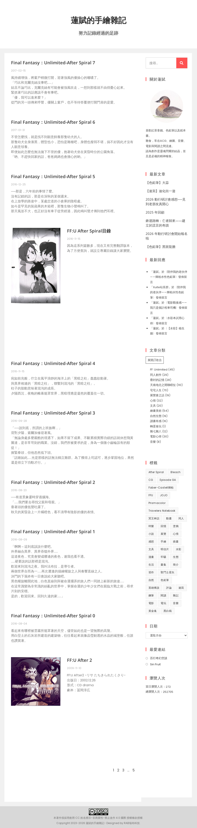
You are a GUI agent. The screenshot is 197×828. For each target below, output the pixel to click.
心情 (153, 400)
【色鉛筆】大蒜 (157, 182)
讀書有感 (156, 421)
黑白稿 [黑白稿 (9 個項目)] (168, 611)
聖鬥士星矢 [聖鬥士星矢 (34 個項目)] (167, 572)
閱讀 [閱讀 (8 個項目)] (163, 595)
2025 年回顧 (155, 212)
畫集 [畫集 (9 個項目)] (163, 564)
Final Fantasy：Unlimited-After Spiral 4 (53, 363)
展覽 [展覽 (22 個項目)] (163, 534)
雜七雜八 (156, 431)
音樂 (153, 442)
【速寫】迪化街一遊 (160, 191)
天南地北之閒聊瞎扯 (163, 385)
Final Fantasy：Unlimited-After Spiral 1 (53, 532)
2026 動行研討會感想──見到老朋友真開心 (166, 201)
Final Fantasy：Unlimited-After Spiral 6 (53, 122)
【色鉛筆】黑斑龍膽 (160, 246)
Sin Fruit (155, 664)
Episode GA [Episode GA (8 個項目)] (168, 480)
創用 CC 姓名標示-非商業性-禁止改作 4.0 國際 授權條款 (103, 818)
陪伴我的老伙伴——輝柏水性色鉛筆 (168, 292)
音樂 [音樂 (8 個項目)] (175, 603)
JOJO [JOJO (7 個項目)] (163, 495)
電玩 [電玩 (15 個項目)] (163, 603)
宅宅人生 (156, 390)
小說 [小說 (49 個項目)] (151, 534)
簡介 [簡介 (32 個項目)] (175, 564)
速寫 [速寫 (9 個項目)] (181, 588)
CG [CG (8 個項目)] (151, 480)
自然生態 (156, 416)
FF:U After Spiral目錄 (89, 231)
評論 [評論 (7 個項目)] (169, 588)
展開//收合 (155, 360)
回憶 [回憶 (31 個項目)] (163, 526)
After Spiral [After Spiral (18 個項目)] (156, 472)
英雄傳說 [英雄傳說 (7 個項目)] (154, 588)
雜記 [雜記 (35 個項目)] (175, 595)
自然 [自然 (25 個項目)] (151, 580)
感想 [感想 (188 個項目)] (151, 541)
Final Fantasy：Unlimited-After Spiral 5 (53, 176)
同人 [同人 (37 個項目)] (181, 518)
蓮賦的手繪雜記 (98, 20)
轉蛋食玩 (156, 426)
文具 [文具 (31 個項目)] (151, 549)
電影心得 (156, 436)
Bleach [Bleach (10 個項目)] (175, 472)
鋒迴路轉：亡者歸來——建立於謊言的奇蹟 (165, 222)
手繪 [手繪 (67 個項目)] (163, 541)
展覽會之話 (157, 395)
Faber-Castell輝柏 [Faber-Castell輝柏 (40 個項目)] (161, 487)
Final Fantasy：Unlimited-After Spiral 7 (53, 63)
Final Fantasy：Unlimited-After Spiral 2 (53, 482)
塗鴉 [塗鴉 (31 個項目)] (175, 526)
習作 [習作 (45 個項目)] (151, 572)
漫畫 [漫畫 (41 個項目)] (151, 557)
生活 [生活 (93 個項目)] (151, 564)
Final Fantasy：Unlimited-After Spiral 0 (53, 616)
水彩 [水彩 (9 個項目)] (178, 549)
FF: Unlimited (158, 369)
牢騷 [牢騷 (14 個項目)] (163, 557)
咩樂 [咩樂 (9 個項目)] (151, 526)
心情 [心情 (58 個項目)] (175, 534)
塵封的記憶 (157, 380)
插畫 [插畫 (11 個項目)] (175, 541)
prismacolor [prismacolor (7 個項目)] (157, 503)
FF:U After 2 (79, 660)
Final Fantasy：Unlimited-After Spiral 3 (53, 413)
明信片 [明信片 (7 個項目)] (165, 549)
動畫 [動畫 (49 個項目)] (169, 518)
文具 (153, 406)
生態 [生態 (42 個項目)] (175, 557)
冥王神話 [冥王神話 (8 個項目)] (154, 518)
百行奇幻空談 (158, 658)
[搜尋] (181, 63)
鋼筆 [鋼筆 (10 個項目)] (151, 595)
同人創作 (156, 375)
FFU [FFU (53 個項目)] (151, 495)
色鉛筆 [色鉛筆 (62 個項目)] (165, 580)
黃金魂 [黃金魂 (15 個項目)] (153, 611)
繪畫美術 (156, 411)
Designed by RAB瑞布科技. (123, 823)
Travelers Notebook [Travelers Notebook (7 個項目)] (162, 511)
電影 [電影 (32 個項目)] (151, 603)
